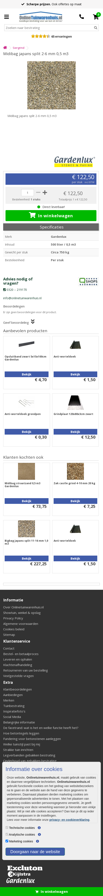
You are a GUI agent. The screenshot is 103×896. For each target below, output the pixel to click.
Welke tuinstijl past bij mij (21, 744)
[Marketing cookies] (7, 841)
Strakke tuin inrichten (18, 750)
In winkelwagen (51, 215)
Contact (8, 648)
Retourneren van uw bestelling (25, 670)
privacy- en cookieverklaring (69, 819)
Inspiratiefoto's (14, 711)
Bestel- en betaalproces (21, 654)
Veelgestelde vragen (18, 676)
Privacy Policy (13, 618)
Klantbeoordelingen (17, 689)
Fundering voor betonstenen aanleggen (32, 739)
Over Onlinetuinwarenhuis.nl (23, 607)
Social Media (12, 717)
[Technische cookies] (7, 827)
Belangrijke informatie (19, 722)
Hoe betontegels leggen (21, 733)
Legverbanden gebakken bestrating (29, 755)
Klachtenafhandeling (17, 665)
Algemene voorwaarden (20, 623)
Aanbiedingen (13, 695)
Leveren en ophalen (17, 659)
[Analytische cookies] (7, 834)
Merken (8, 700)
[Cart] (96, 16)
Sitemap (9, 634)
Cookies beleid (13, 629)
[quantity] (27, 192)
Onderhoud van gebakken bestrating (30, 761)
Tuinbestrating (14, 706)
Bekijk (26, 374)
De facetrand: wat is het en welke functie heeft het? (40, 728)
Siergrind (18, 48)
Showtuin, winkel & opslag (22, 612)
